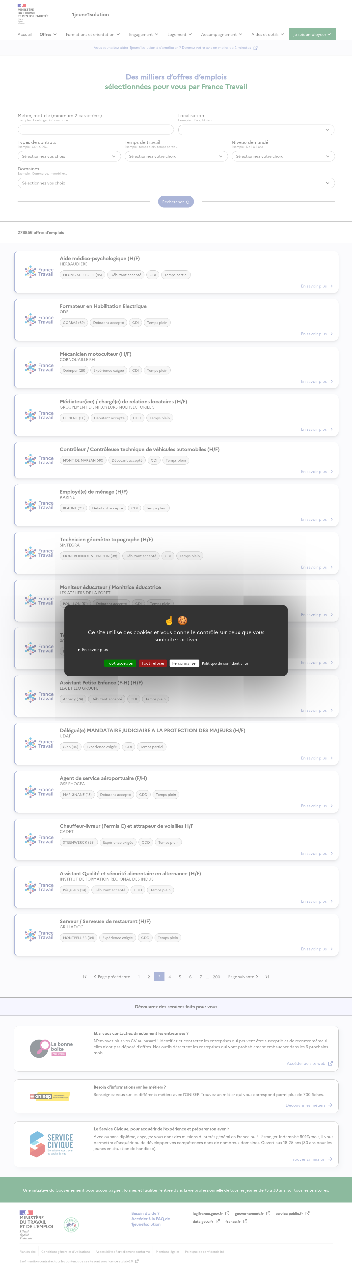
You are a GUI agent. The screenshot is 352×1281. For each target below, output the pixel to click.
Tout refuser (152, 663)
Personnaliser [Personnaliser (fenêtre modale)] (184, 663)
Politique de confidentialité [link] (225, 663)
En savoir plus (95, 649)
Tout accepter (120, 663)
